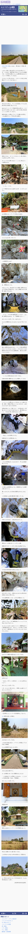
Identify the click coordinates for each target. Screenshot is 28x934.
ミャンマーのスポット (7, 920)
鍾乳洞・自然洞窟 (6, 931)
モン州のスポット (6, 922)
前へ (4, 14)
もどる (14, 913)
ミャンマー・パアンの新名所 (12, 4)
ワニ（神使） (5, 929)
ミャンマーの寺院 (6, 924)
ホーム (2, 4)
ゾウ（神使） (5, 928)
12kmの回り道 (5, 66)
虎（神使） (4, 926)
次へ (23, 14)
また (3, 716)
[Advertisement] (14, 30)
